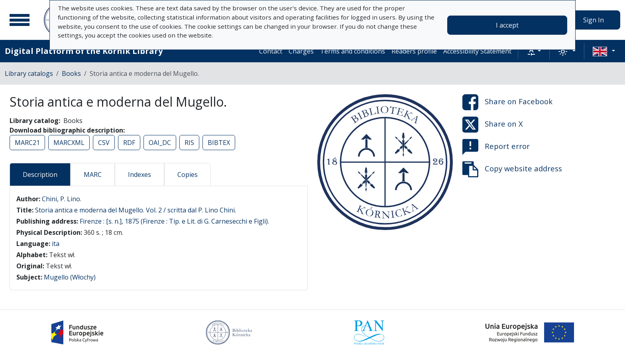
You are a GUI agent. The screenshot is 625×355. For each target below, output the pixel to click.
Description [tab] (40, 174)
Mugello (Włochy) (70, 277)
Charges (301, 51)
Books (71, 73)
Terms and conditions (352, 51)
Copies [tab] (187, 174)
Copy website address (512, 169)
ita (55, 243)
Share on (507, 102)
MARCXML (69, 142)
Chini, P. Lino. (61, 198)
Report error (496, 147)
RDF (129, 142)
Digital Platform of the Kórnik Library (84, 51)
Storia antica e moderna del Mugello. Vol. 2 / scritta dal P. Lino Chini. (135, 210)
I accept (507, 25)
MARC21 (27, 142)
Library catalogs (29, 73)
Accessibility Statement (477, 51)
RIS (189, 142)
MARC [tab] (93, 174)
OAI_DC (160, 142)
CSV (104, 142)
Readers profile (414, 51)
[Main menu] (19, 20)
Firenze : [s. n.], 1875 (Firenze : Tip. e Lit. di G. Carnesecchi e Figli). (174, 221)
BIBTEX (219, 142)
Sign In (593, 20)
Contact (270, 51)
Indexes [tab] (139, 174)
